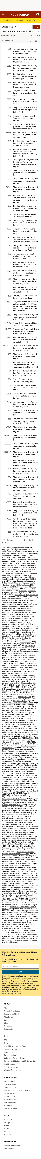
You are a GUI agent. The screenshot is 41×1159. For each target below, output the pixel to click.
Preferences (9, 1148)
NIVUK (8, 393)
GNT (9, 220)
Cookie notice (9, 1064)
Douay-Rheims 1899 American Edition (19, 606)
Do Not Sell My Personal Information (20, 1061)
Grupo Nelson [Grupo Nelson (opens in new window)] (10, 1093)
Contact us (8, 1052)
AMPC (8, 74)
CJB (9, 116)
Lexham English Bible (10, 720)
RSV (9, 477)
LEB (9, 287)
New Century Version (18, 787)
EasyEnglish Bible (8, 614)
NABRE (8, 329)
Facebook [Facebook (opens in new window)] (8, 1119)
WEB (9, 510)
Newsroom (8, 1026)
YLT (9, 532)
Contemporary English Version (26, 595)
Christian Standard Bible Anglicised (15, 585)
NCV (9, 362)
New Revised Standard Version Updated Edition (20, 878)
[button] (37, 14)
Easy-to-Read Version (21, 610)
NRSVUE (7, 452)
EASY (9, 160)
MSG (9, 302)
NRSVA (8, 427)
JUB (9, 254)
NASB (8, 337)
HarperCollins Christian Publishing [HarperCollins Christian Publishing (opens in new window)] (18, 1090)
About (6, 1008)
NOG (9, 323)
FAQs (6, 1040)
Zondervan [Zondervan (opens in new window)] (8, 1105)
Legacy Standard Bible (10, 708)
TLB (9, 295)
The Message (19, 732)
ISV (9, 245)
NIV (9, 385)
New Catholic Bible (17, 783)
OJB (9, 460)
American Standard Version (12, 551)
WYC (9, 519)
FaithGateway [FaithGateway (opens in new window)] (9, 1081)
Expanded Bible (25, 642)
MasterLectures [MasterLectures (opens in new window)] (10, 1108)
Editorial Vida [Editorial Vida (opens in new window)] (9, 1096)
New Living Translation (22, 830)
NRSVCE (8, 444)
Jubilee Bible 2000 (24, 697)
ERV (9, 149)
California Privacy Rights (14, 1058)
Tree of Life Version (17, 919)
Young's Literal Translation (27, 940)
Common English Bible (10, 589)
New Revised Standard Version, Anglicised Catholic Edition (18, 853)
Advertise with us (11, 1049)
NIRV (9, 379)
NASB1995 (7, 346)
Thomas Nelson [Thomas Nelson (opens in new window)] (10, 1099)
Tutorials (7, 1043)
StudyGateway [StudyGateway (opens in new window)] (10, 1084)
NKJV (9, 402)
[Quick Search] (17, 27)
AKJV (9, 270)
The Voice (24, 928)
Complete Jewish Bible (27, 591)
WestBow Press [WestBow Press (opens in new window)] (10, 1102)
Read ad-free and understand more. (22, 20)
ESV (9, 179)
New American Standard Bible (19, 769)
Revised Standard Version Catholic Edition (19, 908)
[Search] (36, 27)
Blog (6, 1023)
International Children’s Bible (21, 683)
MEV (9, 314)
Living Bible (22, 724)
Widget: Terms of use (12, 1070)
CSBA (9, 99)
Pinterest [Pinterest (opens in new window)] (7, 1125)
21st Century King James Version (14, 548)
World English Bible (29, 934)
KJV (9, 262)
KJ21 (9, 49)
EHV (9, 170)
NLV (9, 410)
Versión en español (12, 1145)
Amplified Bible (8, 555)
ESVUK (8, 187)
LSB (9, 279)
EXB (9, 195)
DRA (9, 141)
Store (6, 1020)
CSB (9, 91)
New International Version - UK (19, 812)
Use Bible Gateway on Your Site (17, 1046)
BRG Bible (31, 563)
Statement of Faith (11, 1014)
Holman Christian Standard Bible (18, 676)
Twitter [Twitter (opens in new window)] (7, 1131)
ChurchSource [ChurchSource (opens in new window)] (10, 1087)
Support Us (8, 1029)
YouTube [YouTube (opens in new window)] (7, 1134)
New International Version (12, 805)
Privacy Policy (6, 992)
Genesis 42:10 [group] (9, 41)
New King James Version (20, 820)
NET (9, 371)
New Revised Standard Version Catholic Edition (17, 866)
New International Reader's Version (18, 798)
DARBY (8, 132)
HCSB (9, 229)
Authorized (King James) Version (21, 703)
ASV (9, 57)
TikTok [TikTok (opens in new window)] (6, 1128)
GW (9, 214)
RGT (9, 469)
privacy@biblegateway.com (11, 994)
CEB (9, 107)
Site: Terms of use (11, 1067)
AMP (9, 66)
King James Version (20, 701)
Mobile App (8, 1017)
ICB (9, 237)
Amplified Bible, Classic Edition (26, 559)
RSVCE (8, 485)
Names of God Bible (23, 742)
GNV (9, 206)
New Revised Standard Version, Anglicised (20, 841)
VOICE (8, 502)
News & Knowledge (12, 1011)
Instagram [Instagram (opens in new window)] (8, 1122)
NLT (9, 418)
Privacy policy (10, 1055)
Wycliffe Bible (24, 938)
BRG (9, 82)
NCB (9, 354)
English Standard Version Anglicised (17, 635)
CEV (9, 124)
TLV (9, 494)
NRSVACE (7, 435)
